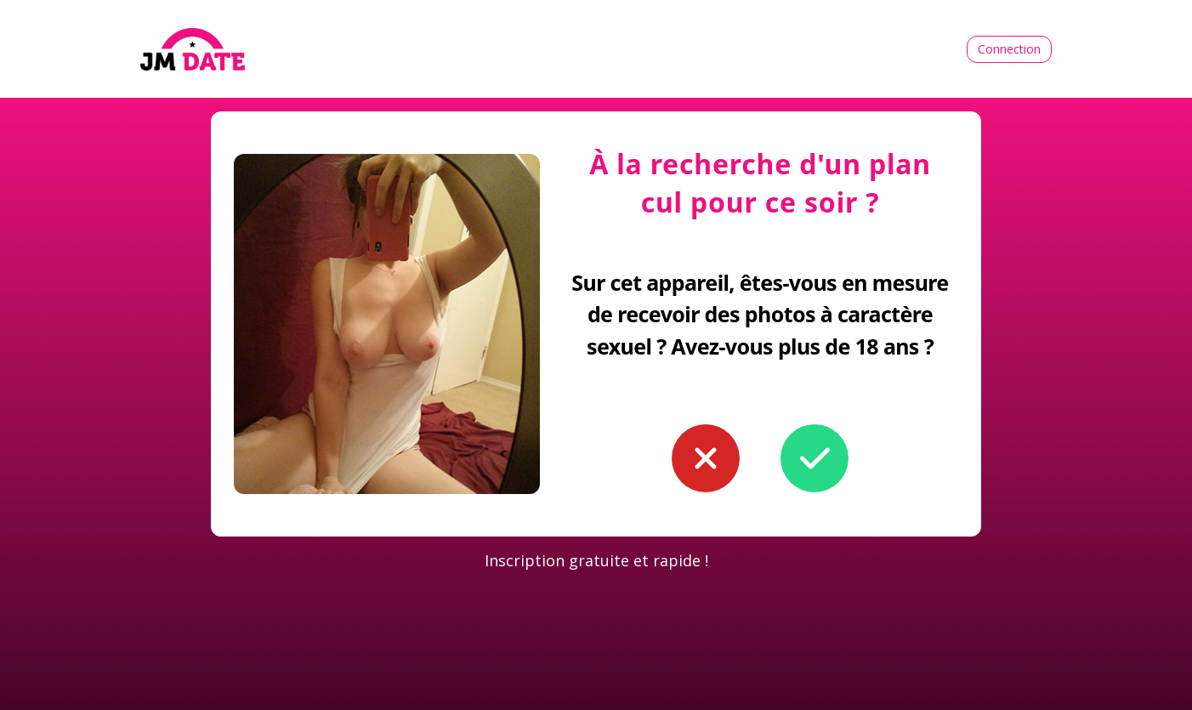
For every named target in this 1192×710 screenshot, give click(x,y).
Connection (1009, 49)
